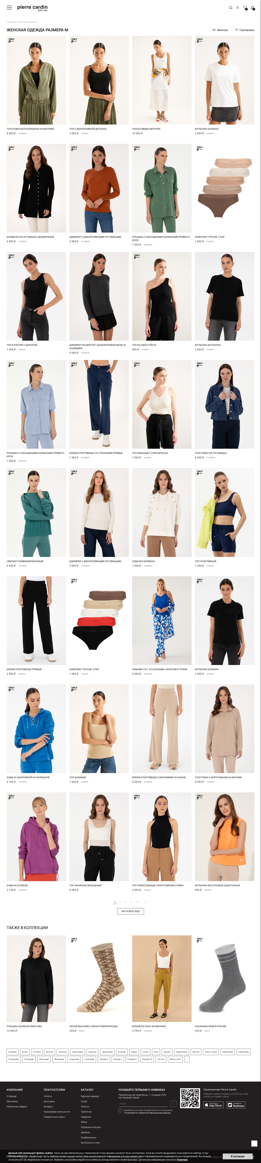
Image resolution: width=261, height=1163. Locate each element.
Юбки (84, 1122)
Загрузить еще (130, 911)
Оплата (48, 1096)
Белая (25, 1051)
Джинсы (85, 1132)
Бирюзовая (227, 1051)
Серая (134, 1051)
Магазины (12, 1101)
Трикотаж (86, 1111)
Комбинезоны (88, 1137)
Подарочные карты (54, 1117)
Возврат (48, 1106)
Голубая (37, 1051)
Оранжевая (107, 1051)
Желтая (49, 1051)
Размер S (104, 1059)
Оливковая (13, 1059)
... (141, 901)
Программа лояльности (57, 1111)
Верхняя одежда (90, 1096)
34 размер (29, 1059)
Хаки (156, 1051)
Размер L (118, 1059)
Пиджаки (86, 1117)
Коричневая (77, 1051)
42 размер (89, 1059)
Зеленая (63, 1051)
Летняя (160, 1059)
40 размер (74, 1059)
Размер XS (147, 1059)
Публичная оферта (17, 1106)
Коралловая (181, 1051)
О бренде (11, 1096)
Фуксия (196, 1051)
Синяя (145, 1051)
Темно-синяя (211, 1051)
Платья (85, 1106)
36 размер (44, 1059)
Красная (93, 1051)
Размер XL (132, 1059)
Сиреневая (243, 1051)
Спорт (84, 1101)
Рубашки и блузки (91, 1127)
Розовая (122, 1051)
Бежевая (12, 1051)
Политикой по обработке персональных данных (148, 1113)
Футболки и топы (90, 1142)
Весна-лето (175, 1059)
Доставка (49, 1101)
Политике (182, 1159)
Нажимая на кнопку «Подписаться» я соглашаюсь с (148, 1111)
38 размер (59, 1059)
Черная (166, 1051)
